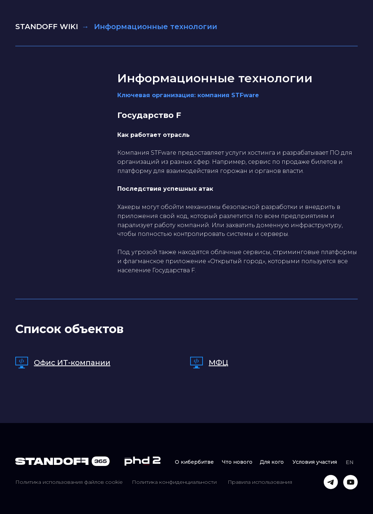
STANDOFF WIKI (46, 26)
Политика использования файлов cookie (69, 482)
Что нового (237, 462)
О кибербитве (194, 462)
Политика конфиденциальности (174, 482)
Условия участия (314, 462)
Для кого (272, 462)
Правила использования (260, 482)
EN (350, 462)
